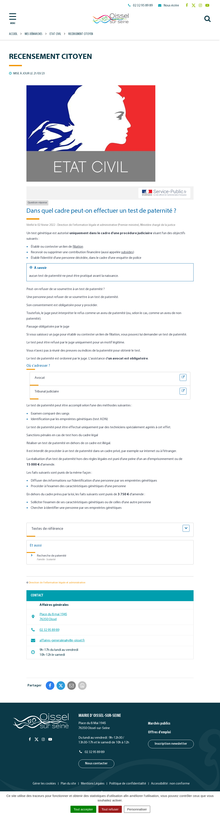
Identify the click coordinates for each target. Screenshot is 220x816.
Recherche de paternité (51, 555)
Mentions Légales (92, 783)
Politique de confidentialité (127, 783)
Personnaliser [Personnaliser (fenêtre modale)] (137, 809)
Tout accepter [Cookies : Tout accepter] (83, 809)
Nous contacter (96, 763)
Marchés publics (159, 724)
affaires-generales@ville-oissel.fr (58, 640)
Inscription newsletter (171, 744)
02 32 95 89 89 (45, 630)
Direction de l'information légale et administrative (57, 582)
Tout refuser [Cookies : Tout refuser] (110, 809)
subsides (127, 252)
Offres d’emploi (159, 732)
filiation (78, 247)
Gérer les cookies (44, 783)
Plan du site (68, 783)
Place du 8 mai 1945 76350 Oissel (49, 617)
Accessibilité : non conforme (170, 783)
